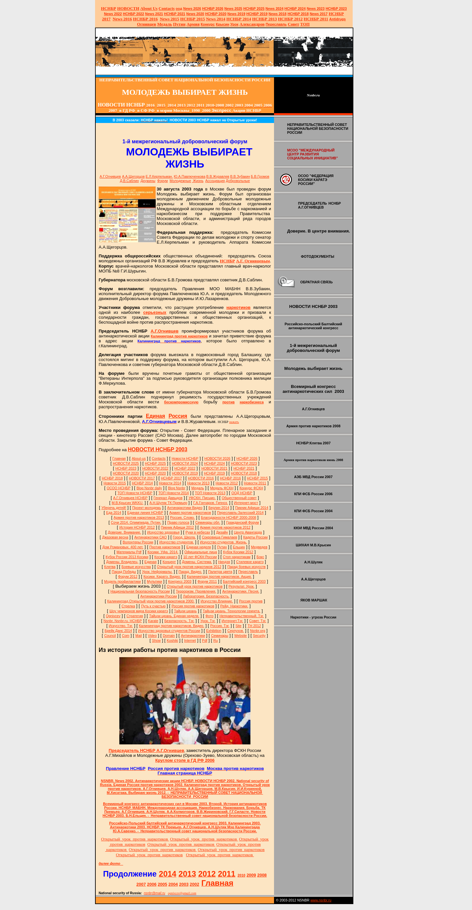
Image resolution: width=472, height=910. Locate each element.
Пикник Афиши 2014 (251, 508)
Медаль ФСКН (221, 488)
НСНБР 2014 (142, 483)
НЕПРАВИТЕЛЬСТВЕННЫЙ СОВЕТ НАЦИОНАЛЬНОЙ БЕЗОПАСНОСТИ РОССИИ (317, 128)
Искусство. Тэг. (121, 626)
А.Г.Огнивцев (110, 176)
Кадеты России (255, 537)
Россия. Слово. (182, 517)
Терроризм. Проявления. (196, 591)
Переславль (276, 24)
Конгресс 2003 (179, 581)
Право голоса (178, 522)
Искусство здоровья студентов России (169, 631)
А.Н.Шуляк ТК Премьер (168, 503)
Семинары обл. (207, 522)
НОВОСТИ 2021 (214, 468)
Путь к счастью (153, 606)
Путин (222, 547)
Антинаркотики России (158, 596)
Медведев (259, 547)
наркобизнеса (252, 402)
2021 (154, 14)
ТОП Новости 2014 (173, 493)
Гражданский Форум (242, 522)
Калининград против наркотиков (179, 336)
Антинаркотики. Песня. (240, 591)
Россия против (251, 601)
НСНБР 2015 (257, 478)
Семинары (219, 635)
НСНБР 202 (213, 8)
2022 (113, 14)
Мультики (154, 581)
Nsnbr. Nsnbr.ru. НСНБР (123, 621)
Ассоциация (215, 181)
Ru (215, 640)
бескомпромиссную (181, 402)
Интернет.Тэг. (232, 621)
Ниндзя (224, 562)
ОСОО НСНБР (118, 488)
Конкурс (208, 24)
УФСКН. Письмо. (202, 498)
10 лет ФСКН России (200, 557)
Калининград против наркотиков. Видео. (171, 626)
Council (110, 635)
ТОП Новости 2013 (210, 493)
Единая (151, 562)
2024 (279, 8)
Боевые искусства (136, 567)
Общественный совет (239, 498)
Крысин (222, 24)
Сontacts (159, 458)
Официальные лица (201, 552)
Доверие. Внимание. (124, 532)
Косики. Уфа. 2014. (163, 552)
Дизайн (222, 532)
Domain (169, 635)
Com (125, 635)
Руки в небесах (198, 532)
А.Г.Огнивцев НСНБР (130, 498)
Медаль (197, 488)
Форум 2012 (127, 576)
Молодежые (180, 181)
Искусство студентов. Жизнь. (223, 542)
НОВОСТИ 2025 (126, 463)
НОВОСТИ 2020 (126, 473)
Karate (153, 621)
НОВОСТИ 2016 (201, 478)
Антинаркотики (193, 635)
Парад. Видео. (190, 572)
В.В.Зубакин (240, 176)
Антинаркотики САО (150, 537)
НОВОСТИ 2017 (142, 478)
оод (179, 8)
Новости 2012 (227, 483)
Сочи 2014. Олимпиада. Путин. (136, 522)
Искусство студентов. (176, 542)
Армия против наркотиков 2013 (139, 517)
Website (240, 635)
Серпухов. (235, 631)
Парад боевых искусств (246, 567)
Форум (162, 181)
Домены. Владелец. (122, 562)
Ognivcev (113, 616)
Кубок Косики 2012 (238, 552)
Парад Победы (124, 572)
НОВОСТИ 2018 (244, 473)
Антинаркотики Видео (185, 508)
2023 (316, 8)
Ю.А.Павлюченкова (189, 176)
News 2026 (192, 8)
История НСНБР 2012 (137, 527)
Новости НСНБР (185, 458)
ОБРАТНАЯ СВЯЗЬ (316, 282)
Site (238, 626)
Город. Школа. (184, 537)
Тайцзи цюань (185, 611)
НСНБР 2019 (257, 14)
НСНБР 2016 (230, 478)
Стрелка (128, 606)
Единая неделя (198, 547)
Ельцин (239, 547)
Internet (190, 640)
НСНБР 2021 (174, 14)
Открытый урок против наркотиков (195, 586)
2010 (242, 875)
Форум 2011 (207, 581)
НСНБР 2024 (295, 8)
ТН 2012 (254, 626)
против (228, 402)
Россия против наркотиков (192, 606)
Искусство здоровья (163, 532)
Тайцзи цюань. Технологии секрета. (232, 611)
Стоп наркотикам (236, 557)
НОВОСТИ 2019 (185, 473)
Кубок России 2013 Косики (127, 557)
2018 (277, 14)
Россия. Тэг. (219, 626)
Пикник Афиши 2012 (177, 527)
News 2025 (234, 8)
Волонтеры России (138, 542)
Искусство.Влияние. (217, 601)
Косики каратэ (165, 557)
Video (152, 635)
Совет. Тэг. (257, 621)
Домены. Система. (197, 562)
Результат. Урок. (241, 586)
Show (156, 640)
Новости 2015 (115, 483)
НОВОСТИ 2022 (155, 468)
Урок (234, 24)
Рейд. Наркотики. (234, 606)
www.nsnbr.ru (320, 900)
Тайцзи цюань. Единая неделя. (174, 616)
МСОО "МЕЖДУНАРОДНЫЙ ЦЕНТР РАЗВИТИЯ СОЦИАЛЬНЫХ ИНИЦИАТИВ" (312, 154)
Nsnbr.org (257, 631)
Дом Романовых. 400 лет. (122, 547)
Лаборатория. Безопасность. (206, 596)
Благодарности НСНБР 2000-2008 (228, 517)
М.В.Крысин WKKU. (128, 503)
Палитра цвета (220, 572)
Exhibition (213, 631)
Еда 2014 (113, 513)
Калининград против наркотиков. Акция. (219, 576)
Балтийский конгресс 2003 (244, 581)
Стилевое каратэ (250, 562)
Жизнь (198, 181)
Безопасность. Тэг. (179, 621)
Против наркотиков (164, 547)
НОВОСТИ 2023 (244, 463)
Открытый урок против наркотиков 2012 (189, 567)
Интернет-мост (246, 503)
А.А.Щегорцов (133, 176)
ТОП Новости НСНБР (134, 493)
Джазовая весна (115, 537)
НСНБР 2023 (336, 8)
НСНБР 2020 (215, 14)
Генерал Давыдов (168, 498)
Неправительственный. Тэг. (242, 616)
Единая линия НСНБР (145, 513)
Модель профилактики (122, 581)
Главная (119, 458)
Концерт (169, 562)
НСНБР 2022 (133, 14)
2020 (195, 14)
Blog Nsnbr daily (149, 488)
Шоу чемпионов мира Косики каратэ (138, 611)
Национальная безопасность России (140, 591)
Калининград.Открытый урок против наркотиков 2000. (150, 601)
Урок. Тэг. (207, 621)
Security (259, 635)
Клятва (110, 567)
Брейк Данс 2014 (118, 631)
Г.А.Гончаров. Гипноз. (210, 503)
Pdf (204, 640)
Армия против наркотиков (190, 513)
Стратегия (135, 616)
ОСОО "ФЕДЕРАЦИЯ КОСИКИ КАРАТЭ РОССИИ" (315, 180)
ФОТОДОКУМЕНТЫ (317, 256)
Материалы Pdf (129, 552)
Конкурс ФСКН (251, 488)
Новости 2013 (198, 483)
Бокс (260, 557)
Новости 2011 (255, 483)
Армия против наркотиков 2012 (225, 527)
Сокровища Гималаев (219, 537)
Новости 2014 (170, 483)
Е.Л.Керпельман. (159, 176)
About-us (139, 458)
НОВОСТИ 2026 (217, 458)
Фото (209, 616)
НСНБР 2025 (254, 8)
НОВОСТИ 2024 (185, 463)
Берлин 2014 (218, 508)
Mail (138, 635)
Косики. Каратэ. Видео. (162, 576)
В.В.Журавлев (217, 176)
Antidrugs (337, 19)
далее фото (111, 863)
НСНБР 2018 (298, 14)
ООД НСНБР (241, 493)
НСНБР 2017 (171, 478)
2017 (319, 14)
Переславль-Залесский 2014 (240, 513)
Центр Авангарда (248, 532)
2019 (236, 14)
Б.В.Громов (260, 176)
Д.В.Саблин (129, 181)
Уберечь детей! (114, 508)
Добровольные (238, 181)
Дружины (148, 181)
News (270, 8)
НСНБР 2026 (246, 458)
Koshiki (172, 640)
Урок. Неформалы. (157, 572)
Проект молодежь (146, 508)
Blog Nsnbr (177, 488)
